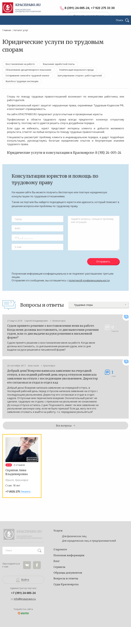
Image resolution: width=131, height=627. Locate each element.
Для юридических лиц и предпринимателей (89, 540)
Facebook (37, 565)
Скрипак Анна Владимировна (16, 472)
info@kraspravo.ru (25, 599)
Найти (39, 550)
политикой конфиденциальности (89, 280)
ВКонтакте (27, 565)
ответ (113, 373)
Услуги (57, 530)
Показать (25, 491)
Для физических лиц (74, 536)
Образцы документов (67, 572)
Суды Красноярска (65, 584)
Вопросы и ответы (65, 578)
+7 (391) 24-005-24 (23, 593)
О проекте (60, 549)
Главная (6, 30)
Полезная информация (68, 555)
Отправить (103, 261)
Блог (56, 561)
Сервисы (59, 566)
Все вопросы (63, 425)
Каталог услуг (20, 30)
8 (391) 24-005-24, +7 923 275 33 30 (89, 8)
